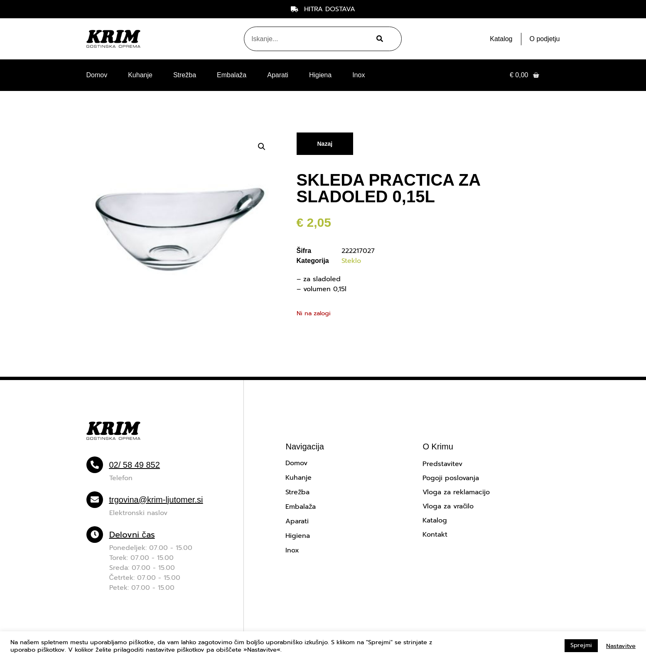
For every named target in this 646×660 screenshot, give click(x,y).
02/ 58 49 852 (134, 464)
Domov (97, 75)
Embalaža (231, 75)
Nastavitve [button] (621, 646)
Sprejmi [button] (581, 645)
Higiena (320, 75)
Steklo (351, 261)
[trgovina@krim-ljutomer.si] (94, 499)
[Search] (379, 39)
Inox (358, 75)
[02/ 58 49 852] (94, 464)
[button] (261, 146)
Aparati (277, 75)
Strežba (184, 75)
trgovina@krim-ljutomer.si (156, 499)
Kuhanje (140, 75)
